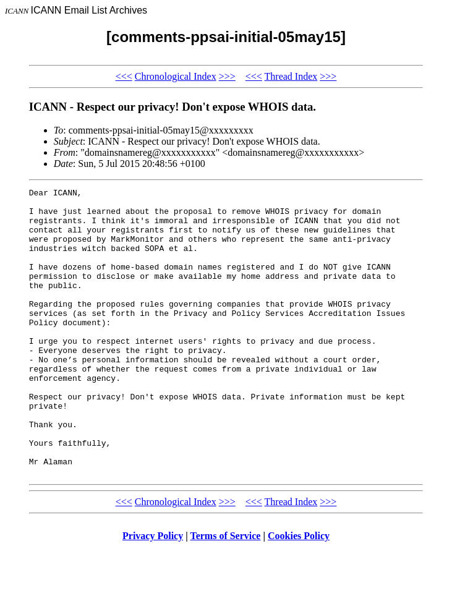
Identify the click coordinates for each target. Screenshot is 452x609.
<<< (124, 76)
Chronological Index (175, 76)
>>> (227, 76)
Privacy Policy (152, 593)
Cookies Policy (299, 593)
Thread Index (291, 76)
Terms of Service (225, 593)
